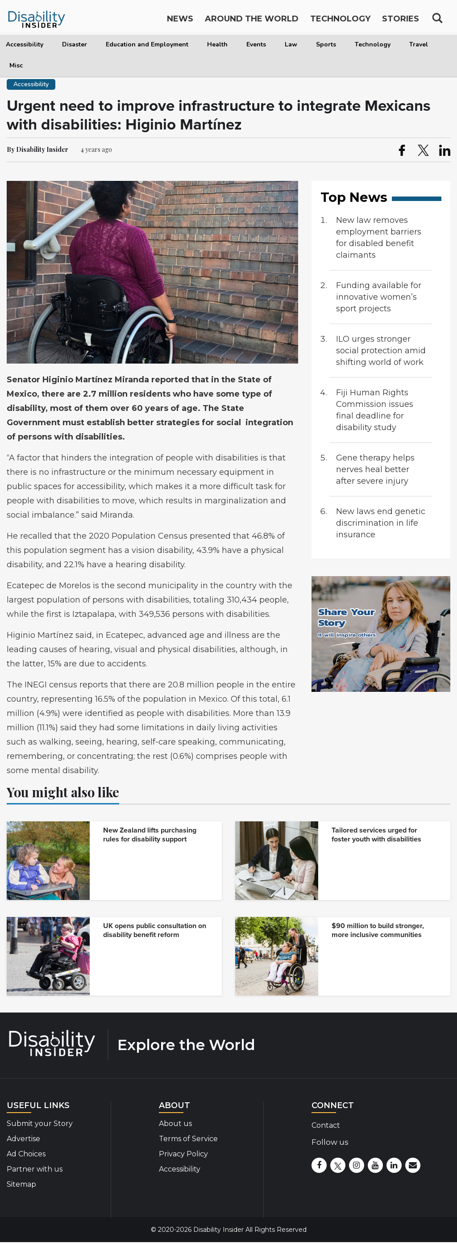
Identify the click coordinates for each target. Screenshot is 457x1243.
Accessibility (24, 44)
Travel (418, 44)
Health (217, 44)
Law (291, 44)
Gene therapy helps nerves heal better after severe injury (375, 469)
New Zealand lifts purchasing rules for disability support (149, 835)
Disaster (74, 44)
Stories (400, 21)
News (180, 21)
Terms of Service (188, 1138)
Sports (326, 44)
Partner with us (34, 1169)
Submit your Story (40, 1123)
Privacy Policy (183, 1154)
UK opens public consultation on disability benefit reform (154, 930)
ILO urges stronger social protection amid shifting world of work (381, 350)
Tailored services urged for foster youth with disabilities (376, 835)
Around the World (252, 21)
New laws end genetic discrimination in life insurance (380, 523)
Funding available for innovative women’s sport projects (378, 297)
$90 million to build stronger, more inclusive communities (378, 930)
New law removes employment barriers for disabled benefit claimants (378, 237)
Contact (326, 1125)
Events (256, 44)
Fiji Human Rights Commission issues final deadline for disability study (374, 410)
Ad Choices (26, 1154)
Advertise (23, 1138)
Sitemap (21, 1184)
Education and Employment (147, 44)
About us (175, 1123)
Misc (16, 65)
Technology (373, 44)
